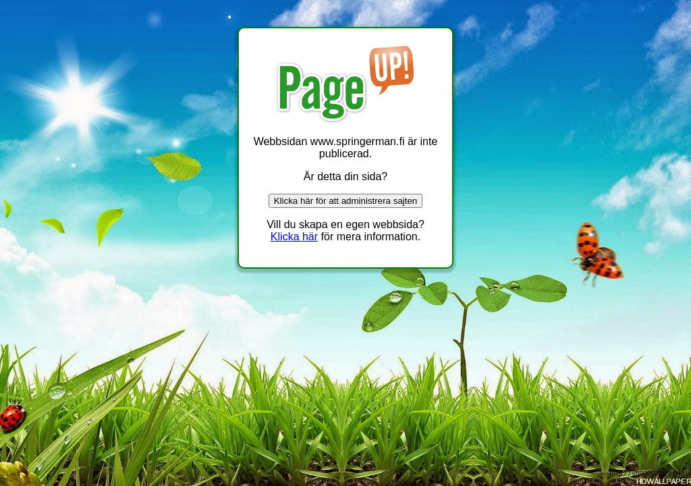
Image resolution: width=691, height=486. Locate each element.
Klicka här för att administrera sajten (346, 201)
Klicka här (294, 236)
